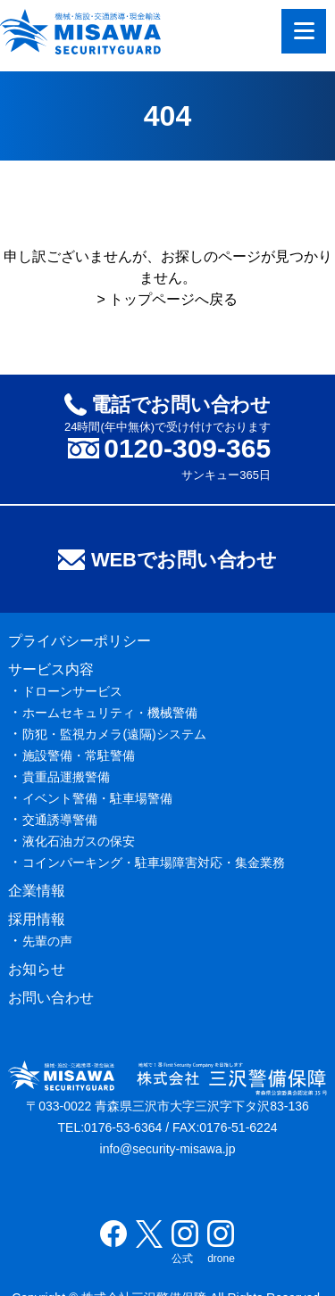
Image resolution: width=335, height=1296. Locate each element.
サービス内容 (51, 669)
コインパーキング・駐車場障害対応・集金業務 (153, 862)
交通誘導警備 (59, 820)
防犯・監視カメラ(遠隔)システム (113, 734)
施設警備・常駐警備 (78, 755)
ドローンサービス (72, 691)
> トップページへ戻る (168, 299)
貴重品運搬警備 (66, 777)
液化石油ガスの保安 (78, 841)
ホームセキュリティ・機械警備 (109, 713)
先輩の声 (47, 941)
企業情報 (36, 890)
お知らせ (36, 969)
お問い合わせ (51, 997)
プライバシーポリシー (79, 640)
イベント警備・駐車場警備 (97, 798)
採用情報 (36, 919)
